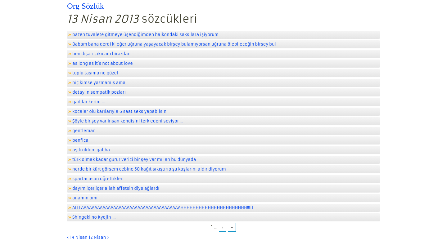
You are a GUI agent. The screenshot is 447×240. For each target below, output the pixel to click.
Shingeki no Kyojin (91, 217)
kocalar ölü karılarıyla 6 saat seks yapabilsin (119, 111)
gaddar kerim (86, 101)
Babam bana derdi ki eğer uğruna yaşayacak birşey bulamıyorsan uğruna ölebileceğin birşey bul (174, 44)
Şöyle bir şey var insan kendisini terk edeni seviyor (125, 121)
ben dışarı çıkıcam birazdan (101, 53)
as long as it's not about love (102, 63)
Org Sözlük (85, 6)
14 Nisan (78, 237)
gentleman (84, 130)
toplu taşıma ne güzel (95, 73)
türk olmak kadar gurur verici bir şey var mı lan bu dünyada (134, 159)
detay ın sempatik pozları (99, 92)
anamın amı (84, 198)
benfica (80, 140)
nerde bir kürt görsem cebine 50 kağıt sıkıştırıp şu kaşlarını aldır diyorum (149, 169)
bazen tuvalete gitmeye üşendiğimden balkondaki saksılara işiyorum (145, 34)
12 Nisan (97, 237)
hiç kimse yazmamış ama (98, 82)
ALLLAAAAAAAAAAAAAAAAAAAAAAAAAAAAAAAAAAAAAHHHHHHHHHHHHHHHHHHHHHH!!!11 (162, 207)
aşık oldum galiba (91, 150)
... (103, 101)
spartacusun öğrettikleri (98, 178)
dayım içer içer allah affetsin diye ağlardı (115, 188)
